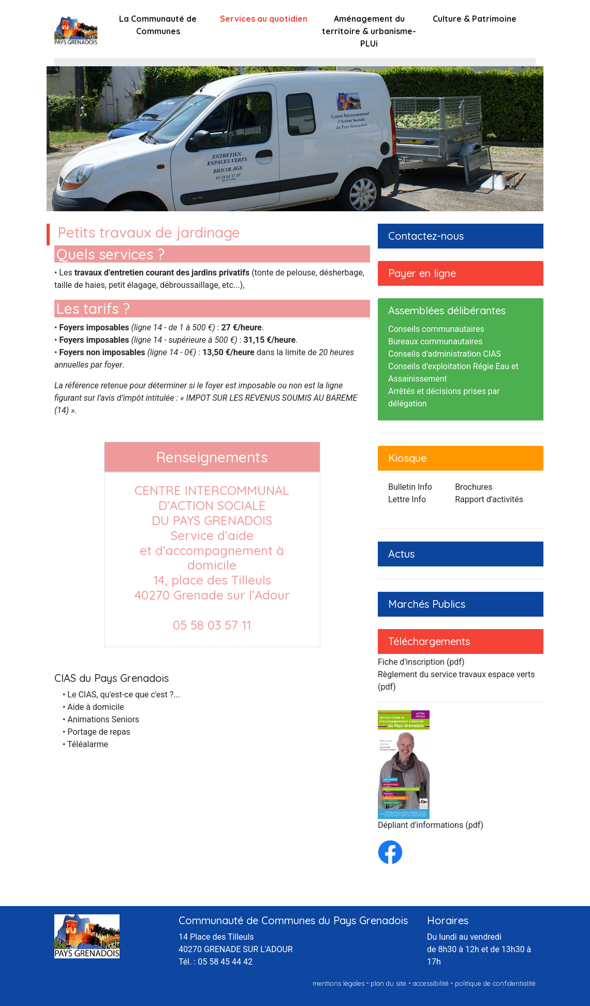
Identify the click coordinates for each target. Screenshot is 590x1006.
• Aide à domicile (93, 707)
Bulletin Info (410, 487)
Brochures (473, 487)
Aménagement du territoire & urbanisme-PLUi (369, 31)
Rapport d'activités (489, 499)
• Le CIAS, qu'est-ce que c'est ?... (121, 694)
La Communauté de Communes (158, 24)
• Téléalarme (85, 744)
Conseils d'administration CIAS (444, 354)
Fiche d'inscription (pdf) (421, 662)
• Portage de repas (96, 732)
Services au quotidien (263, 18)
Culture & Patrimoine (475, 18)
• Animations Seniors (101, 719)
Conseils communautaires (436, 329)
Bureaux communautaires (435, 341)
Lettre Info (407, 499)
